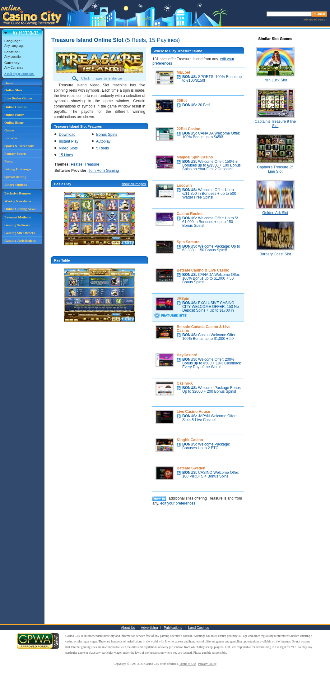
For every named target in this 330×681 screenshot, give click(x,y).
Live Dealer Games (18, 98)
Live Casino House (193, 411)
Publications (173, 627)
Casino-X (185, 383)
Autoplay (103, 141)
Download (67, 134)
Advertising (149, 627)
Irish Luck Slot (275, 80)
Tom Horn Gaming (104, 170)
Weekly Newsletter (18, 201)
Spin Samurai (189, 242)
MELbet (183, 72)
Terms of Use (187, 663)
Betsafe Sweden (191, 468)
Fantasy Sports (15, 153)
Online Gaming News (19, 209)
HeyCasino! (187, 355)
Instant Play (68, 141)
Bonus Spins (106, 134)
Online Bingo (14, 122)
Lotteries (10, 138)
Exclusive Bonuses (17, 193)
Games (9, 130)
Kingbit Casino (190, 440)
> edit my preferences (19, 73)
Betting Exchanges (17, 169)
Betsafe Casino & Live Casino (203, 270)
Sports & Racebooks (19, 146)
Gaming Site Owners (19, 233)
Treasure (92, 164)
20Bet (182, 100)
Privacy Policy (207, 663)
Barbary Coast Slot (275, 254)
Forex (8, 161)
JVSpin (183, 298)
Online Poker (14, 115)
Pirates (76, 164)
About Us (128, 627)
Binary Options (15, 184)
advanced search (315, 19)
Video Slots (68, 148)
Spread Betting (15, 177)
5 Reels (102, 148)
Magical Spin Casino (195, 157)
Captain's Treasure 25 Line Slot (275, 169)
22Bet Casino (188, 129)
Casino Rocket (189, 214)
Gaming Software (17, 225)
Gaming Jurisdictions (20, 240)
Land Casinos (198, 627)
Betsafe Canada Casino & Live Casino (203, 329)
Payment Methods (17, 217)
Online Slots (13, 90)
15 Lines (66, 155)
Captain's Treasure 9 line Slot (275, 123)
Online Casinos (15, 107)
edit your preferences (177, 503)
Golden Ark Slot (275, 213)
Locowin (184, 185)
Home (8, 83)
